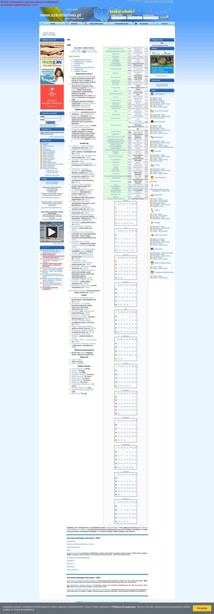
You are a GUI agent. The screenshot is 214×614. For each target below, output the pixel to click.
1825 (76, 342)
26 (119, 223)
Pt (130, 204)
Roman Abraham (86, 163)
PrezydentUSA (116, 186)
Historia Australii (72, 569)
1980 (87, 287)
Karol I (138, 169)
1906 (146, 84)
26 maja (75, 196)
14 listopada (76, 249)
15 (127, 215)
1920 (77, 154)
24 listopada (76, 261)
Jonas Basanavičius (73, 547)
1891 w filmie (76, 360)
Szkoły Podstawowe (49, 152)
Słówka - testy (157, 98)
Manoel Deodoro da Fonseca (138, 68)
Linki (132, 602)
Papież (115, 153)
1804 (73, 347)
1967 (91, 148)
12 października (77, 232)
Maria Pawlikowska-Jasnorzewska (82, 262)
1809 (93, 328)
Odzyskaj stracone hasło (48, 126)
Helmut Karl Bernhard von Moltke (81, 316)
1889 (73, 52)
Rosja (116, 167)
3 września (75, 215)
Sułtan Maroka (116, 144)
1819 (91, 332)
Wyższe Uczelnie (48, 156)
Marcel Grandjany (87, 215)
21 (124, 219)
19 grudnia (75, 280)
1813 (76, 302)
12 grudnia (75, 270)
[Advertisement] (123, 31)
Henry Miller (85, 285)
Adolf (138, 141)
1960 (81, 161)
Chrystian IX (138, 84)
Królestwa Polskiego (88, 103)
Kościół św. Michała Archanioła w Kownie (80, 544)
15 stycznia (76, 156)
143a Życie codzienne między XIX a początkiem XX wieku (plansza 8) (89, 590)
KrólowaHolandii (115, 106)
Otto (137, 60)
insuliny (74, 253)
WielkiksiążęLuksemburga (115, 141)
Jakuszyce (70, 563)
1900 (91, 293)
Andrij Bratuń (86, 207)
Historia (157, 210)
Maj (73, 84)
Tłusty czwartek (77, 369)
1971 (87, 199)
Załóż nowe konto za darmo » (49, 124)
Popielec (75, 373)
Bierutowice (71, 566)
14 (124, 215)
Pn (119, 204)
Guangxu (138, 80)
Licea (44, 147)
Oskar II (138, 152)
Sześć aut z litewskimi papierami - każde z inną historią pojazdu (53, 268)
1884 (129, 63)
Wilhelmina (138, 106)
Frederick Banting (88, 249)
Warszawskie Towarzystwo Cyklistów (81, 106)
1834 (76, 324)
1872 (129, 152)
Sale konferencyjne (49, 165)
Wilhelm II (138, 51)
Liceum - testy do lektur (160, 202)
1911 (146, 146)
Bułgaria (115, 73)
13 (121, 215)
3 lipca (74, 326)
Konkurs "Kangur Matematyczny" (163, 147)
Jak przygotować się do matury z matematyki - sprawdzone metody (53, 260)
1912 (146, 118)
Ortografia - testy (158, 206)
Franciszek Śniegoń (85, 326)
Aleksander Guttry (86, 298)
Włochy (115, 197)
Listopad (126, 471)
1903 (146, 153)
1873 (129, 144)
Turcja (116, 184)
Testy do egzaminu (158, 118)
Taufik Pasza (138, 91)
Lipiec (126, 363)
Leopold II (138, 62)
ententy (93, 139)
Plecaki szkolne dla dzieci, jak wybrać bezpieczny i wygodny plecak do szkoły (52, 280)
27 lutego (75, 311)
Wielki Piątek (76, 378)
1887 (129, 73)
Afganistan (115, 54)
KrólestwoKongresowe (115, 49)
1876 (129, 184)
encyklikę (75, 127)
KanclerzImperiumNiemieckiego (115, 150)
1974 (73, 247)
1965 (77, 224)
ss (84, 190)
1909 (146, 62)
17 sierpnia (76, 139)
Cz (127, 204)
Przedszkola (46, 149)
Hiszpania (115, 105)
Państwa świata (157, 161)
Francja (115, 97)
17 (133, 215)
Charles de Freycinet (138, 100)
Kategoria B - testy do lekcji (161, 116)
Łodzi (82, 76)
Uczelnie (74, 23)
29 (127, 223)
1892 (89, 52)
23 (130, 219)
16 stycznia (76, 303)
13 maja (75, 184)
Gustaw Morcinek (87, 211)
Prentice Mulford (85, 321)
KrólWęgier (116, 188)
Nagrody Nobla (77, 245)
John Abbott (138, 132)
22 (127, 219)
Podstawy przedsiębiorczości (164, 272)
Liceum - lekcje (157, 105)
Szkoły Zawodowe (48, 155)
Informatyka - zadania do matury (162, 253)
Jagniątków (70, 560)
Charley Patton (83, 178)
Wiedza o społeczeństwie (163, 263)
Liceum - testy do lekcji (159, 107)
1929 (146, 139)
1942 (73, 240)
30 (130, 223)
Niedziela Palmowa (79, 374)
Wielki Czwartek (77, 376)
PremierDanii (115, 87)
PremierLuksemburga (116, 143)
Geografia (158, 151)
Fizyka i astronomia (161, 235)
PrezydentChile (116, 77)
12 (119, 215)
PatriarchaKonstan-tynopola (115, 137)
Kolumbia (116, 134)
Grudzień (126, 498)
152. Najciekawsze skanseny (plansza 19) (80, 585)
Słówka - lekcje (157, 99)
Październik (126, 444)
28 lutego (75, 163)
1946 (146, 199)
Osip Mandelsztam (88, 156)
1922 (146, 148)
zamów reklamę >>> (161, 76)
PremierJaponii (116, 125)
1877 (129, 111)
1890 (79, 52)
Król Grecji (115, 103)
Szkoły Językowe (48, 159)
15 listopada (76, 255)
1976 (94, 165)
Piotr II (82, 340)
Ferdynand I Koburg (138, 73)
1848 (129, 58)
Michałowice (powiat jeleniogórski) (78, 557)
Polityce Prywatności (124, 607)
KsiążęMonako (116, 148)
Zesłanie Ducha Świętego (81, 390)
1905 (146, 141)
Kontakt (99, 602)
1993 (85, 284)
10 (133, 212)
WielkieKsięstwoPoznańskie (115, 51)
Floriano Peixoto (138, 70)
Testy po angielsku (158, 101)
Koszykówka (71, 541)
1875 (129, 80)
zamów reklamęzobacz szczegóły (49, 33)
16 (130, 215)
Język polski (159, 195)
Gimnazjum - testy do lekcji (161, 104)
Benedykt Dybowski (73, 553)
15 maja (75, 126)
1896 (146, 79)
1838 (87, 313)
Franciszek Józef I (138, 58)
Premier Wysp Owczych (116, 199)
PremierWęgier (116, 190)
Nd (135, 204)
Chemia (157, 165)
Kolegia (45, 144)
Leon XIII (138, 153)
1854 (73, 338)
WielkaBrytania (116, 192)
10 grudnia (75, 266)
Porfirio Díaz (138, 146)
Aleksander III (137, 167)
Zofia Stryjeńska (85, 184)
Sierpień (125, 390)
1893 (95, 52)
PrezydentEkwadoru (116, 93)
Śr (124, 204)
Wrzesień (126, 417)
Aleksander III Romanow (137, 48)
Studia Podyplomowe (49, 162)
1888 (129, 51)
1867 (129, 118)
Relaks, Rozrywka (48, 167)
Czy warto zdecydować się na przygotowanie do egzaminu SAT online (53, 275)
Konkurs (165, 23)
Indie (115, 111)
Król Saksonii (115, 171)
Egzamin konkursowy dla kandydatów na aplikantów (161, 190)
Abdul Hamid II (138, 184)
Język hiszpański (160, 177)
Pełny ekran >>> (58, 244)
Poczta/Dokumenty (121, 23)
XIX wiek (85, 50)
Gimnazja (46, 143)
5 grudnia (75, 340)
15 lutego (75, 159)
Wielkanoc (75, 382)
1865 (129, 62)
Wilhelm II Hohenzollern (137, 164)
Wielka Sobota (77, 380)
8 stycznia (75, 116)
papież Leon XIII (85, 126)
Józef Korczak (86, 150)
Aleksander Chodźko (88, 344)
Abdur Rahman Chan (138, 54)
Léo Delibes (86, 303)
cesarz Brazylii (91, 340)
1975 (94, 219)
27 (121, 223)
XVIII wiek (76, 50)
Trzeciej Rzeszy (88, 257)
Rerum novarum (84, 127)
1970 (85, 268)
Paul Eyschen (137, 143)
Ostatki (74, 371)
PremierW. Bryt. (116, 194)
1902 (146, 171)
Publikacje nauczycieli (52, 175)
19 (119, 219)
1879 (129, 91)
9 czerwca (75, 201)
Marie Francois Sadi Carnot (138, 97)
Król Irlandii (116, 114)
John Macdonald (137, 131)
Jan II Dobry (138, 139)
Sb (133, 204)
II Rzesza (116, 165)
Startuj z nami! (72, 10)
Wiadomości (46, 247)
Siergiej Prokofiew (88, 175)
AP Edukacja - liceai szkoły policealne (52, 171)
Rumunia (116, 169)
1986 (90, 173)
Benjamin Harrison (138, 186)
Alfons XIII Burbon (138, 105)
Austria (115, 58)
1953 (92, 177)
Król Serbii (115, 173)
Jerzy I (138, 103)
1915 (146, 143)
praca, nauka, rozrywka (75, 19)
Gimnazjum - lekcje (158, 102)
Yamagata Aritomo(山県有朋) (138, 122)
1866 (129, 169)
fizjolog (82, 251)
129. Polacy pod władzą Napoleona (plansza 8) (82, 581)
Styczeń (125, 200)
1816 (129, 199)
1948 (146, 106)
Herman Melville (87, 330)
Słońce (82, 353)
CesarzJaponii (116, 118)
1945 (88, 264)
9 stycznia (75, 150)
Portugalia (115, 162)
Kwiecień (126, 282)
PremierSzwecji (116, 181)
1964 (84, 205)
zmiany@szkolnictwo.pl (52, 197)
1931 (146, 105)
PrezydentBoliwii (115, 65)
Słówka (154, 181)
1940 (89, 194)
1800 (87, 319)
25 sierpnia (76, 211)
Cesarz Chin (116, 80)
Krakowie (81, 84)
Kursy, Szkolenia (48, 146)
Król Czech (115, 82)
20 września (76, 220)
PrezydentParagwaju (116, 156)
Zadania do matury (158, 239)
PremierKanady (116, 131)
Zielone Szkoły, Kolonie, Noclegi (53, 164)
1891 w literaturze (78, 364)
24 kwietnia (76, 315)
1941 (73, 230)
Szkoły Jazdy (47, 161)
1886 (129, 60)
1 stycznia (75, 112)
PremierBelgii (115, 63)
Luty (125, 227)
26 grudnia (75, 285)
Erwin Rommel (87, 255)
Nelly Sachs (85, 266)
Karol (138, 162)
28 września (76, 330)
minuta (61, 137)
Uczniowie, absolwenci (50, 168)
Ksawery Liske (89, 311)
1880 (129, 54)
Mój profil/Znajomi (96, 23)
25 (135, 219)
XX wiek (92, 50)
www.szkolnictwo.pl (60, 15)
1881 (129, 49)
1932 (91, 209)
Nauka (52, 23)
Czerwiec (126, 336)
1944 (77, 259)
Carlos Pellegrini (138, 56)
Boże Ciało (76, 394)
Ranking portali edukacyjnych (113, 602)
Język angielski (160, 94)
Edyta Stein (89, 232)
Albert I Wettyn (138, 171)
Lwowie (88, 84)
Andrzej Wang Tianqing (76, 291)
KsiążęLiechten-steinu (115, 139)
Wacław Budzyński (88, 270)
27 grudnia (75, 344)
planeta (56, 137)
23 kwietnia (76, 175)
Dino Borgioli (84, 159)
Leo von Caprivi (138, 150)
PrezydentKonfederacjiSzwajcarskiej (116, 176)
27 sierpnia (76, 129)
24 (133, 219)
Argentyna (115, 56)
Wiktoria (138, 192)
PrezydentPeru (116, 159)
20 (121, 219)
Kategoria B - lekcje (158, 115)
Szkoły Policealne (48, 153)
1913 (146, 60)
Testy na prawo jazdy (161, 111)
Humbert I (138, 197)
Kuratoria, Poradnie (49, 158)
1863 (129, 84)
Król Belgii (115, 62)
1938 (87, 157)
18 (135, 215)
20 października (77, 242)
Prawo (157, 185)
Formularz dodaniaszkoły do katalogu (52, 182)
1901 (146, 54)
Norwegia (116, 152)
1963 (86, 213)
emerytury (82, 114)
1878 (129, 131)
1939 (89, 278)
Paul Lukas (83, 196)
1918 (146, 51)
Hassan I (138, 144)
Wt (121, 204)
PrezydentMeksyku (115, 146)
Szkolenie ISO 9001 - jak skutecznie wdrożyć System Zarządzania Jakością (52, 251)
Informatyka (158, 249)
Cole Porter (85, 201)
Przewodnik (144, 23)
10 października (77, 226)
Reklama (127, 602)
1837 (129, 114)
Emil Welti (138, 176)
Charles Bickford (87, 146)
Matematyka (158, 137)
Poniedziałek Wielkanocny (81, 384)
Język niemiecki (160, 122)
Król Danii (115, 84)
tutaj (98, 531)
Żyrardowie (89, 76)
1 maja (74, 76)
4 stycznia (75, 298)
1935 (86, 245)
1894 (146, 49)
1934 (77, 182)
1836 (85, 309)
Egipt (116, 91)
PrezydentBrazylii (116, 69)
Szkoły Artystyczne (49, 150)
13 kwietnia (76, 169)
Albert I (138, 148)
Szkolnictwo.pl (112, 528)
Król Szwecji (116, 178)
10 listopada (76, 334)
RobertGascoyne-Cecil (138, 194)
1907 (146, 178)
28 (124, 223)
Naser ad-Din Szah (138, 108)
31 (133, 223)
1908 (146, 80)
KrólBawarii (116, 60)
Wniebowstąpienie (78, 388)
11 (135, 212)
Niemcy (90, 114)
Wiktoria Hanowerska (138, 111)
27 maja (75, 321)
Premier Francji (116, 100)
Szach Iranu (116, 108)
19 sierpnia (76, 207)
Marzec (125, 254)
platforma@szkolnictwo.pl (52, 207)
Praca (137, 602)
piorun (51, 137)
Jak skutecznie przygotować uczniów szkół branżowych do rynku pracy (52, 284)
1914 (146, 169)
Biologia (157, 222)
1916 (146, 58)
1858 (129, 139)
